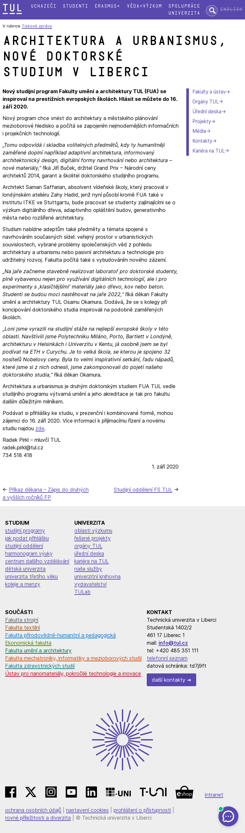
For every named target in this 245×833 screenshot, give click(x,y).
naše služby (88, 569)
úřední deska (89, 553)
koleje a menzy (22, 584)
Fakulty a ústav (209, 92)
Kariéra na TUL (208, 151)
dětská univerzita (25, 569)
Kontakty (202, 141)
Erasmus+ (107, 6)
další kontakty (168, 680)
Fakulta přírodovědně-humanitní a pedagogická (60, 635)
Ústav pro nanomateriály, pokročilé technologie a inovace (73, 673)
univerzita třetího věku (31, 576)
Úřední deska (206, 112)
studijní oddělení (24, 546)
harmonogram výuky (29, 553)
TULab (82, 592)
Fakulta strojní (21, 620)
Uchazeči (43, 6)
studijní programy (25, 530)
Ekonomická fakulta (28, 643)
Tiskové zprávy (37, 26)
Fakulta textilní (22, 627)
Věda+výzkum (144, 6)
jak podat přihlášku (27, 538)
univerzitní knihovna (97, 576)
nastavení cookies (87, 810)
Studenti (75, 6)
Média (199, 131)
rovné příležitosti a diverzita (38, 817)
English (231, 9)
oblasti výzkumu (93, 530)
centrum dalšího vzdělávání (37, 561)
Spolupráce (184, 6)
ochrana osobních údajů (33, 810)
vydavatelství (90, 584)
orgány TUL (88, 546)
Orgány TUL (205, 102)
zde (39, 428)
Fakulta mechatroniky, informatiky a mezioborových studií (73, 658)
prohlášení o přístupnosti (142, 810)
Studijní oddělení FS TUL (143, 489)
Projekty (201, 121)
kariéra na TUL (91, 561)
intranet (214, 795)
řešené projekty (92, 538)
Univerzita (184, 13)
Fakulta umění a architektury (38, 650)
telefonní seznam (167, 658)
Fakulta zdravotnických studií (40, 666)
